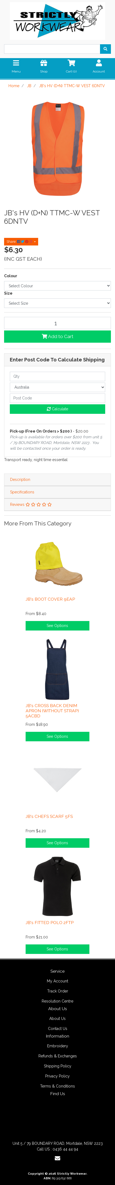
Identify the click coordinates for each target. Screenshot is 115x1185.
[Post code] (57, 398)
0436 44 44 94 (65, 1149)
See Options (57, 625)
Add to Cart (57, 336)
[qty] (57, 376)
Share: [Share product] (20, 241)
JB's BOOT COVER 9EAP (50, 599)
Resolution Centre (57, 1001)
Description (20, 479)
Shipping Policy (57, 1066)
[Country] (57, 387)
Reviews (31, 504)
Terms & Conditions (57, 1086)
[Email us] (57, 1158)
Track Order (57, 991)
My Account (57, 981)
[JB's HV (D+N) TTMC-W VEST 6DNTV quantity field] (57, 323)
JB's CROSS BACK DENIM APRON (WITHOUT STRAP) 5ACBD (52, 710)
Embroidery (57, 1046)
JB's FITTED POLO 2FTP (50, 922)
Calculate (57, 409)
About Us (57, 1018)
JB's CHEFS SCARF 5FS (49, 816)
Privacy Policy (57, 1076)
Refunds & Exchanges (57, 1056)
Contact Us (57, 1028)
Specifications (22, 492)
